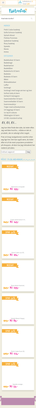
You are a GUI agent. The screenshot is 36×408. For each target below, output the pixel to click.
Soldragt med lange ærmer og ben (18, 90)
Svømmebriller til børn (13, 98)
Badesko (7, 74)
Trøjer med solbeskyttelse (14, 107)
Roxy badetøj (9, 43)
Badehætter (9, 65)
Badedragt (8, 62)
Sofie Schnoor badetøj (13, 32)
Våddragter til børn (11, 115)
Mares (6, 49)
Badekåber (8, 68)
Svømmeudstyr (10, 104)
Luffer (6, 85)
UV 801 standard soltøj (13, 118)
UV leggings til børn (12, 110)
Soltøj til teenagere (11, 96)
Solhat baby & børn (12, 93)
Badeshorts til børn (11, 71)
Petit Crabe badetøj (12, 29)
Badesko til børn (10, 76)
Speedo (7, 46)
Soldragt (7, 87)
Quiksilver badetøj (11, 40)
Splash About (9, 35)
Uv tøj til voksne (10, 112)
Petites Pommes (10, 38)
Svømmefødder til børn (13, 101)
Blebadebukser (10, 82)
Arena (6, 52)
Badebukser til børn (12, 60)
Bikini (6, 79)
